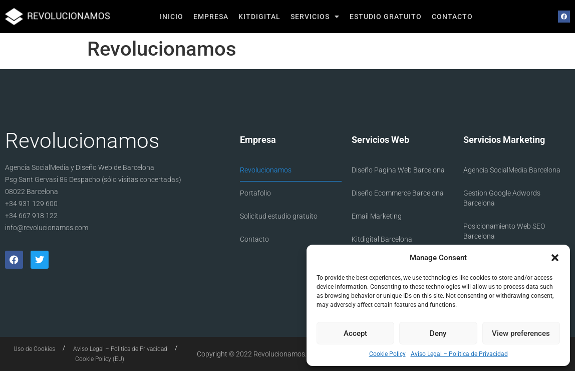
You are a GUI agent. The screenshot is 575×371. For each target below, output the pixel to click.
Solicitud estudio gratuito (279, 216)
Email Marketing (377, 216)
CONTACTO (452, 17)
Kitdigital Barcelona (382, 239)
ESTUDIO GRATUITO (386, 17)
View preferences (521, 333)
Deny (438, 333)
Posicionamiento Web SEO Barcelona (504, 231)
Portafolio (255, 193)
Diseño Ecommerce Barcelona (398, 193)
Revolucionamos (266, 170)
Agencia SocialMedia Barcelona (511, 170)
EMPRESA (210, 17)
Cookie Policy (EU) (99, 358)
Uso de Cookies (34, 348)
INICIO (171, 17)
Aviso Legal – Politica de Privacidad (459, 353)
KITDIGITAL (259, 17)
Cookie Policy (387, 353)
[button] (555, 258)
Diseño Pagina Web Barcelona (398, 170)
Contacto (254, 239)
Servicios (315, 16)
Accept (355, 333)
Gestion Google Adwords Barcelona (501, 198)
